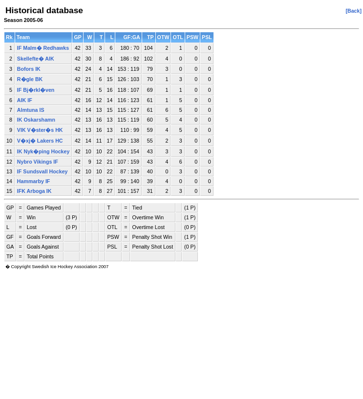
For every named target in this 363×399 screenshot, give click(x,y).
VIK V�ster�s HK (40, 130)
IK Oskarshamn (36, 120)
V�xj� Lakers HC (40, 141)
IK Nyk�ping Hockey (43, 151)
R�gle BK (30, 79)
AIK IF (24, 100)
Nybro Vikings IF (37, 162)
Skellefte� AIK (35, 59)
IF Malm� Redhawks (43, 48)
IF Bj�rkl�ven (35, 90)
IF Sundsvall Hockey (42, 171)
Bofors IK (29, 69)
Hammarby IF (33, 181)
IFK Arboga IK (34, 191)
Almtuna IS (30, 110)
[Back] (353, 11)
